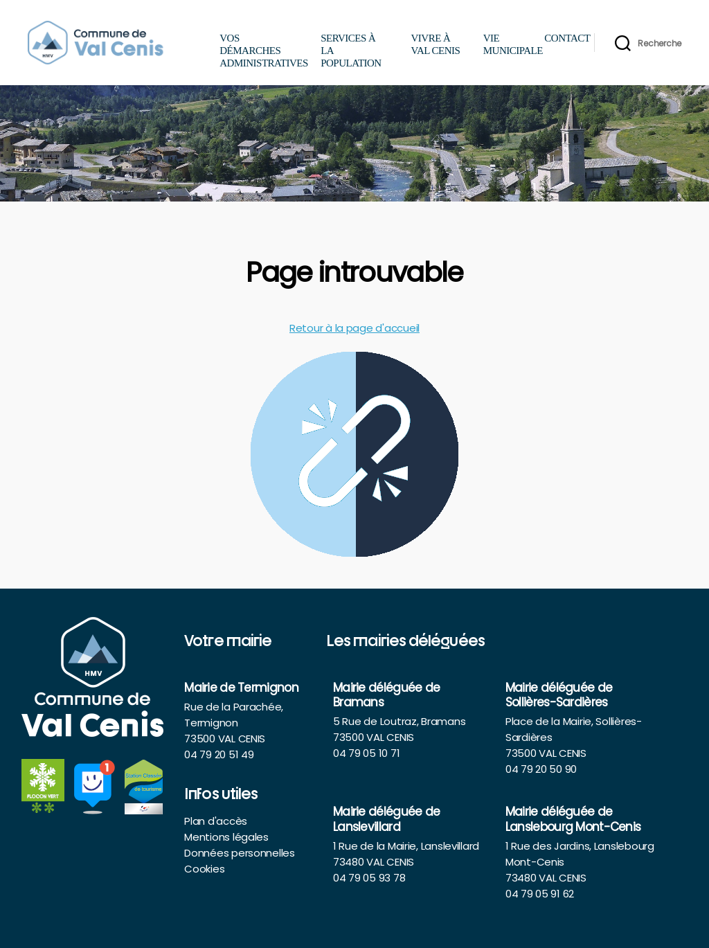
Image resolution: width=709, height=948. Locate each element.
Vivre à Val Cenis (435, 44)
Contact (558, 38)
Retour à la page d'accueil (354, 328)
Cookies (204, 868)
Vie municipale (510, 44)
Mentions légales (226, 837)
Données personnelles (239, 853)
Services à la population (351, 51)
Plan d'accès (215, 821)
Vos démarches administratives (263, 51)
